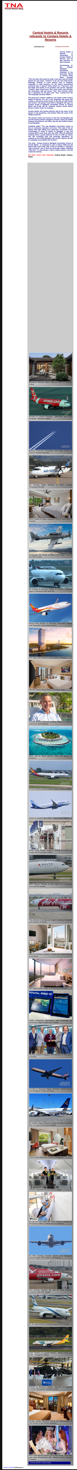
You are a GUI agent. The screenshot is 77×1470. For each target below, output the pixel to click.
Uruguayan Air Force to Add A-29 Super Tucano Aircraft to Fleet (50, 541)
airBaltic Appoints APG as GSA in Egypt (50, 1175)
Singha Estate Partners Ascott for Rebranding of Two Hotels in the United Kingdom (50, 1408)
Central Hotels (60, 155)
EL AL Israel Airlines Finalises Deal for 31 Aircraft (50, 1310)
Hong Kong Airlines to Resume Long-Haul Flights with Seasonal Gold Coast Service (50, 610)
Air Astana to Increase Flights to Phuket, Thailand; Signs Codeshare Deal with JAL (50, 576)
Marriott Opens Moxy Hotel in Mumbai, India (50, 675)
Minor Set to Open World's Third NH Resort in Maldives (50, 742)
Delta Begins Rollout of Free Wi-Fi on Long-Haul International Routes (50, 871)
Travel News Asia (39, 46)
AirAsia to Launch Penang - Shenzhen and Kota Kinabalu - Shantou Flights (50, 403)
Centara (69, 155)
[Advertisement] (50, 15)
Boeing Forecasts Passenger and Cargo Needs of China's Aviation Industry (50, 437)
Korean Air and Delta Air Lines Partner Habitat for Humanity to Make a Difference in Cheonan (50, 1208)
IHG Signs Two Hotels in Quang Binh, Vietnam (50, 643)
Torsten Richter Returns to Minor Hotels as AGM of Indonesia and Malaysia (50, 708)
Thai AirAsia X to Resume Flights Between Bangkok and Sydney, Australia (50, 906)
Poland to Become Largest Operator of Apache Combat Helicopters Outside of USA (50, 1373)
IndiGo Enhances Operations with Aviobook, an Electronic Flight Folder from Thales (50, 1007)
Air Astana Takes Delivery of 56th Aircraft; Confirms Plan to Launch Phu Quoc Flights (50, 1109)
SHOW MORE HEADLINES (40, 1463)
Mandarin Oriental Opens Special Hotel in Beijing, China (50, 369)
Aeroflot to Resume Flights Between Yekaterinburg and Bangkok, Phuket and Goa (50, 1075)
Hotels (30, 157)
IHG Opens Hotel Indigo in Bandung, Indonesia (50, 974)
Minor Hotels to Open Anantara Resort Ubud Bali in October (50, 505)
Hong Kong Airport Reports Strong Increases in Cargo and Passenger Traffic (50, 837)
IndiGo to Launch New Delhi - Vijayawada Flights (50, 805)
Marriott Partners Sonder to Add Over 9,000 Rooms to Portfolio (50, 941)
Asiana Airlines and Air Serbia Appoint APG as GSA (50, 775)
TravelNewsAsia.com (18, 1467)
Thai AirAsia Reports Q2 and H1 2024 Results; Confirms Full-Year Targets (50, 1276)
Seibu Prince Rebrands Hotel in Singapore (50, 1143)
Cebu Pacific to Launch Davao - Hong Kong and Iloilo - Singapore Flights (50, 1341)
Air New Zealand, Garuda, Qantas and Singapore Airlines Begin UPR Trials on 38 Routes (50, 1242)
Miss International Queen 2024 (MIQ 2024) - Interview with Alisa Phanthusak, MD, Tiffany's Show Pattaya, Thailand (50, 1443)
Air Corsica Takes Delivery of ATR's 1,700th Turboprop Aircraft (50, 471)
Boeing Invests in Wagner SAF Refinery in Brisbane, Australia (50, 1041)
